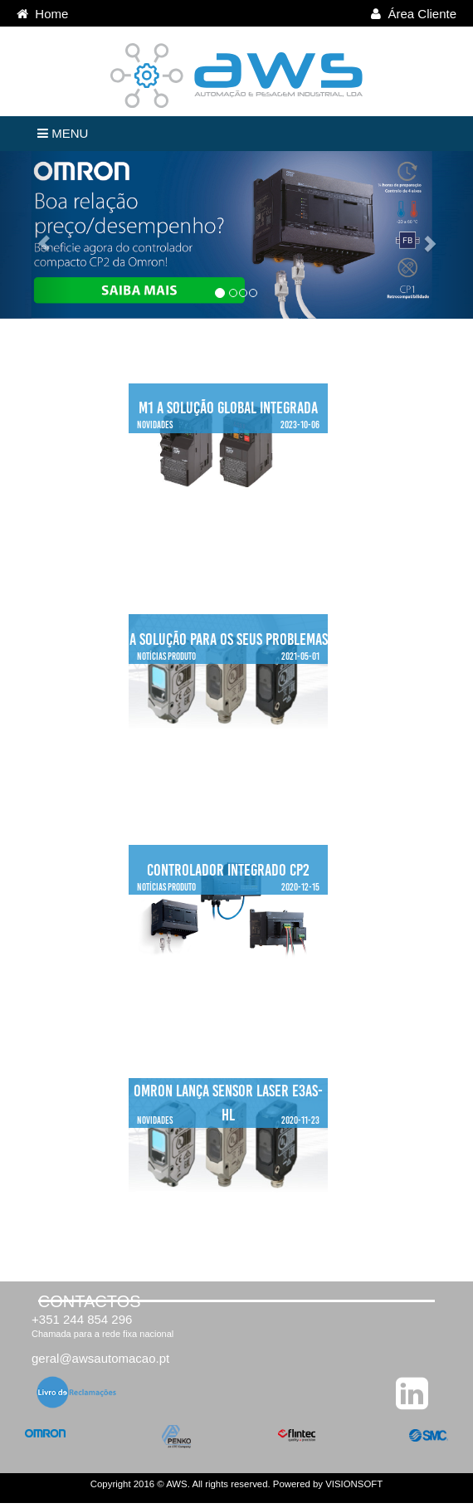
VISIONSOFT (354, 1484)
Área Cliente (413, 14)
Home (42, 14)
